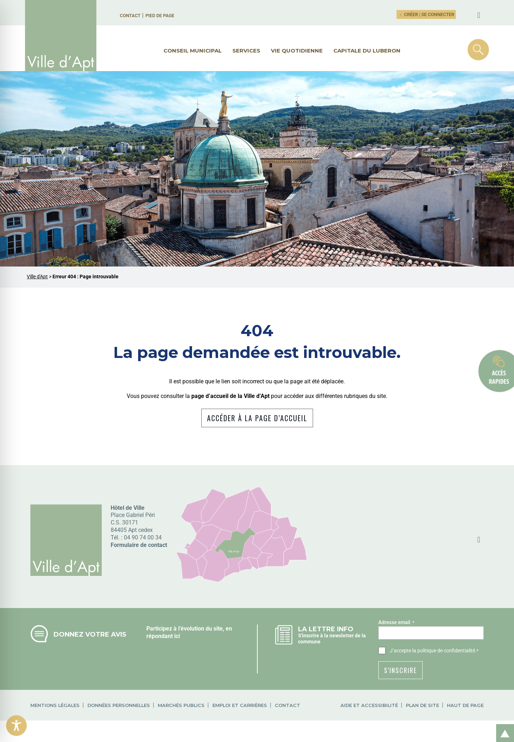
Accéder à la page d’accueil (257, 418)
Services (246, 50)
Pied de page (159, 15)
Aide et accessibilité (369, 705)
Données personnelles (118, 705)
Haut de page (465, 705)
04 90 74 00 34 (143, 537)
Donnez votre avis (90, 634)
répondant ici (163, 636)
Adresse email (396, 622)
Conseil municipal (192, 50)
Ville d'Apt (37, 277)
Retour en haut (502, 725)
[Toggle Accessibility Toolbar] (16, 725)
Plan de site (422, 705)
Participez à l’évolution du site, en (189, 628)
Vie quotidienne (297, 50)
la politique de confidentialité (443, 650)
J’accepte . (434, 651)
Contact (130, 15)
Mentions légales (55, 705)
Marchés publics (181, 705)
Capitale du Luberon (366, 50)
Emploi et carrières (239, 705)
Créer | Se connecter (426, 14)
